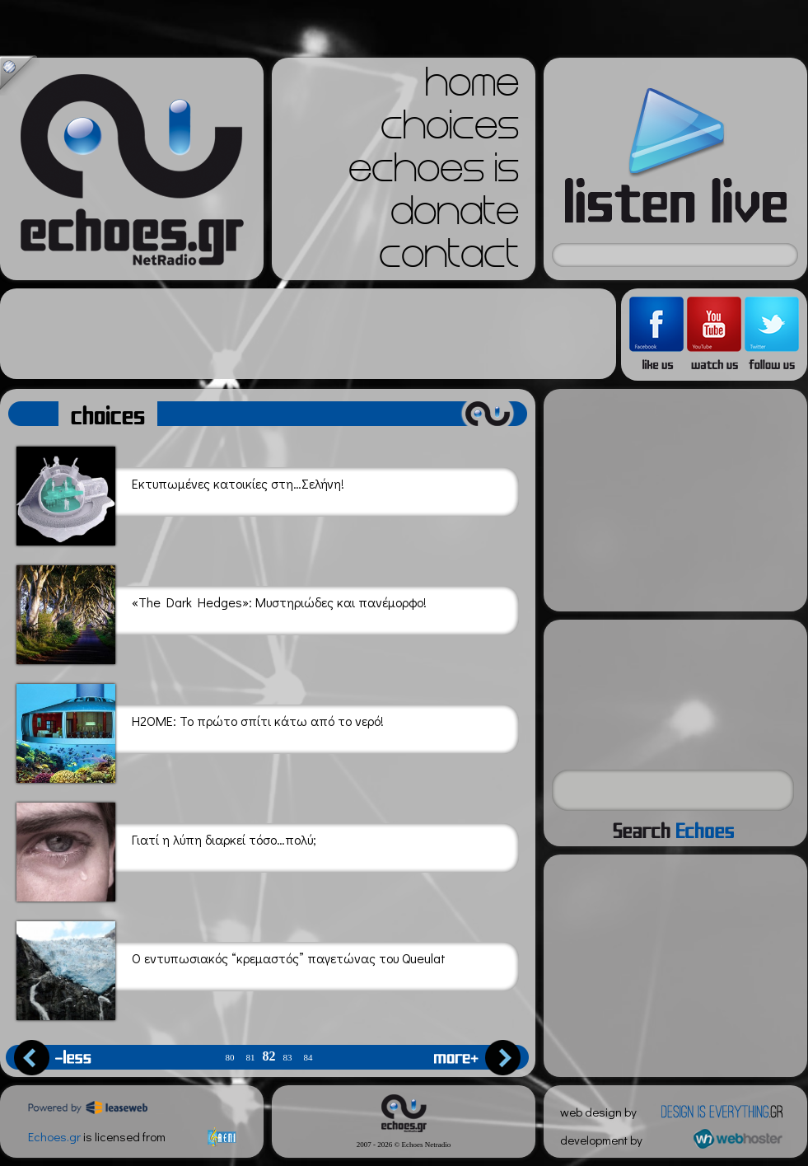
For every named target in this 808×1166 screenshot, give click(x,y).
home (472, 87)
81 (250, 1057)
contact (449, 258)
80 (230, 1057)
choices (450, 130)
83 (287, 1057)
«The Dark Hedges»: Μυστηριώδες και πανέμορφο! (221, 612)
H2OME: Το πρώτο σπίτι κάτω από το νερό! (200, 730)
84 (308, 1057)
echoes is (433, 173)
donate (454, 215)
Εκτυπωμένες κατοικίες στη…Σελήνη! (180, 493)
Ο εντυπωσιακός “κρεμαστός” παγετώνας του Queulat (231, 968)
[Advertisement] (308, 334)
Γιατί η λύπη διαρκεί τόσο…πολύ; (166, 849)
